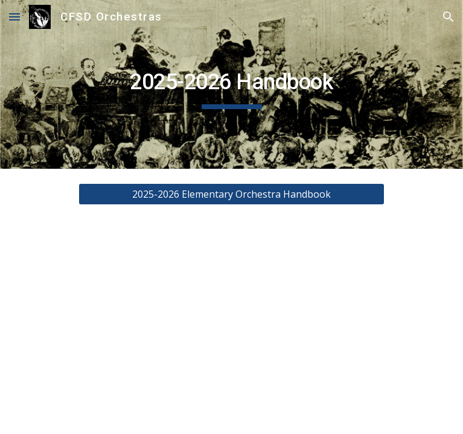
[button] (14, 16)
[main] (231, 84)
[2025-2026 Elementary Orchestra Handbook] (231, 194)
